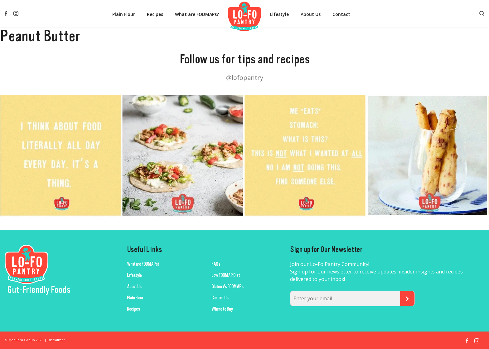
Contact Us (219, 298)
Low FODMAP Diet (225, 275)
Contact (341, 14)
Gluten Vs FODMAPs (227, 286)
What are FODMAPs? (197, 14)
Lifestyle (279, 14)
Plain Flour (123, 14)
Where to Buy (222, 309)
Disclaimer (56, 339)
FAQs (215, 264)
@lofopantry (244, 77)
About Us (311, 14)
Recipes (155, 14)
